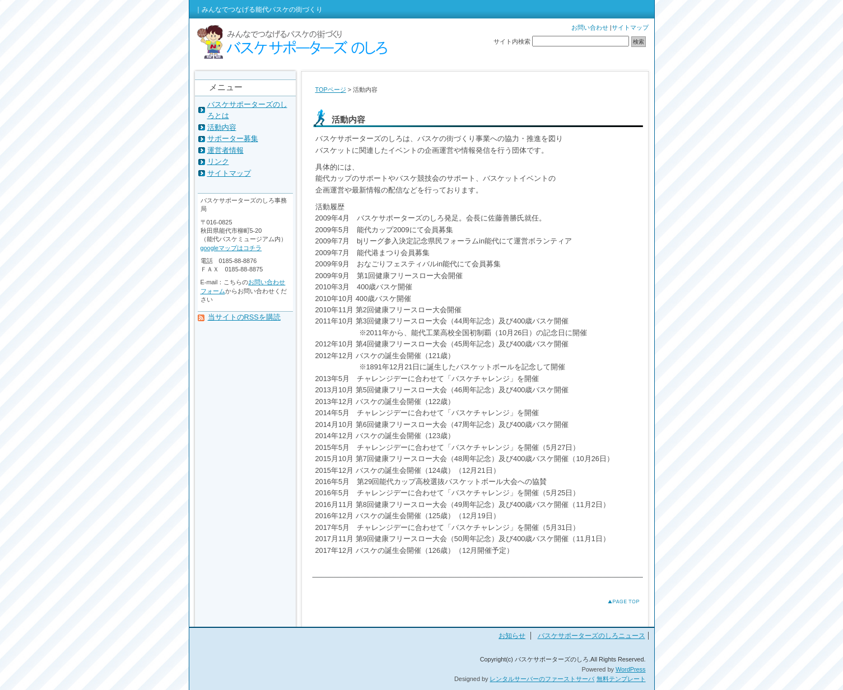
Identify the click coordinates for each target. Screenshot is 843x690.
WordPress (631, 669)
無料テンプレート (621, 678)
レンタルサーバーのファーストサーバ (542, 678)
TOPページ (330, 89)
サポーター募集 (232, 138)
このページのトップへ (614, 601)
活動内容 (221, 127)
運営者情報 (225, 150)
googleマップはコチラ (231, 248)
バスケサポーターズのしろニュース (591, 636)
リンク (218, 161)
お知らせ (512, 636)
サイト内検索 (511, 41)
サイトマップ (630, 27)
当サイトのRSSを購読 (244, 317)
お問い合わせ (589, 27)
